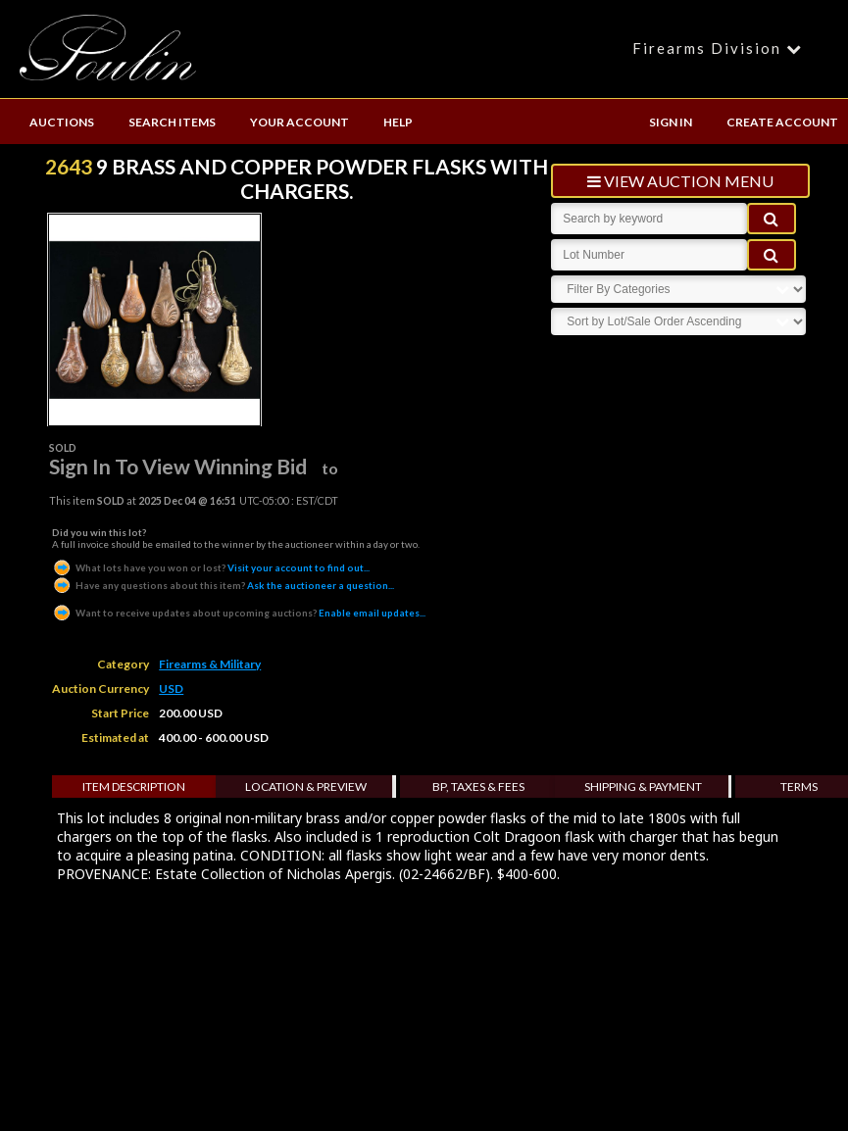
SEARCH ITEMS (172, 122)
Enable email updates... (238, 612)
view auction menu (680, 181)
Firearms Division (720, 48)
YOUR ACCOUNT (299, 122)
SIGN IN (670, 122)
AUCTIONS (61, 122)
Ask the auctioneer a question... (223, 585)
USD (171, 688)
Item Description (133, 786)
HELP (398, 122)
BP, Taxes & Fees (478, 786)
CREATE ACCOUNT (782, 122)
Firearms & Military (210, 664)
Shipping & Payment (643, 786)
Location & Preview (306, 786)
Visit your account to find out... (211, 567)
